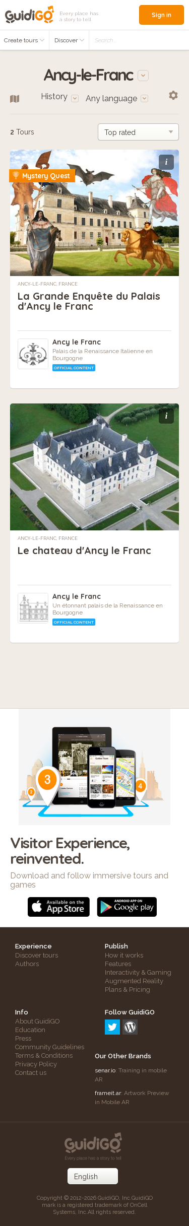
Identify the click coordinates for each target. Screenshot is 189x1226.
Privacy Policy (36, 1064)
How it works (124, 955)
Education (30, 1030)
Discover (69, 40)
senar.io (105, 1070)
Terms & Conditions (44, 1055)
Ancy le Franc (76, 342)
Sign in (161, 15)
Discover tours (36, 955)
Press (23, 1038)
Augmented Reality (134, 981)
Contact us (30, 1072)
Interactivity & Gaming (138, 972)
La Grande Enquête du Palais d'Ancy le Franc (89, 301)
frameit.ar (108, 1093)
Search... (105, 40)
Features (118, 964)
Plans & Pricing (127, 989)
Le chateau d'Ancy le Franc (84, 550)
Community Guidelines (49, 1047)
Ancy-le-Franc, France (48, 284)
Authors (27, 964)
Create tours (24, 40)
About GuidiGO (37, 1021)
